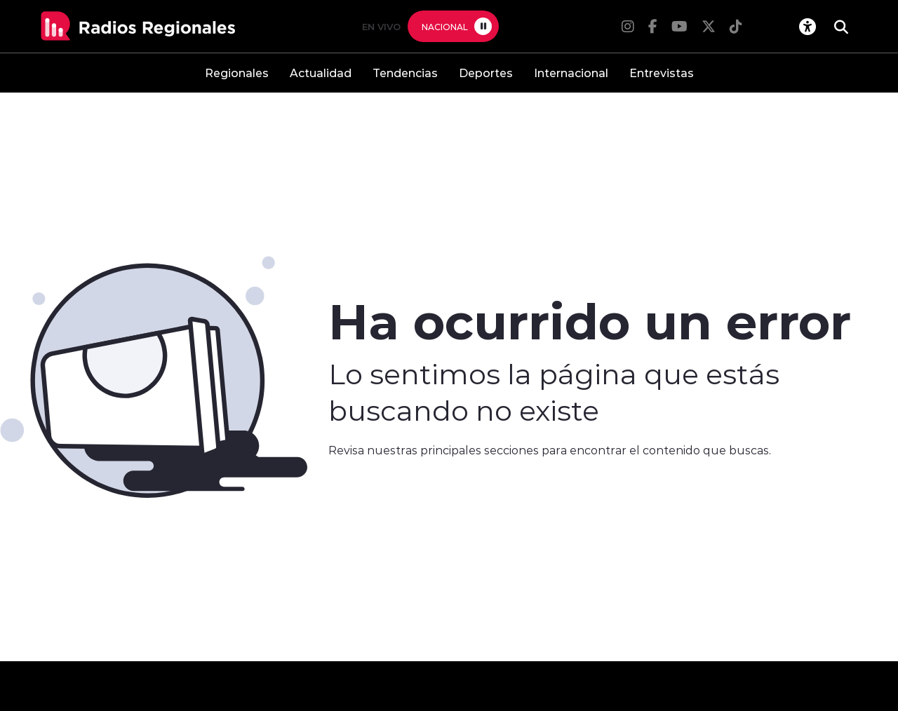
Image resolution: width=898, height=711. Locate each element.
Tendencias (405, 72)
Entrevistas (661, 72)
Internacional (571, 72)
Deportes (486, 72)
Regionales (237, 72)
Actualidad (320, 72)
